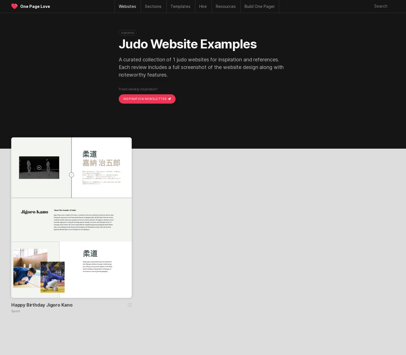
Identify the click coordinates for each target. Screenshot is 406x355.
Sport (15, 311)
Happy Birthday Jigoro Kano (42, 305)
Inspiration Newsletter (147, 99)
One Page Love (35, 6)
